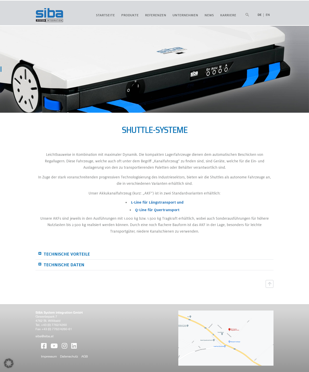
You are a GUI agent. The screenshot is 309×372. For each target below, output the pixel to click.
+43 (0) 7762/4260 (54, 325)
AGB (84, 356)
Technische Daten (64, 280)
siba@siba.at (45, 336)
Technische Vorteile (67, 269)
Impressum (49, 356)
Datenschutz (69, 356)
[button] (247, 15)
